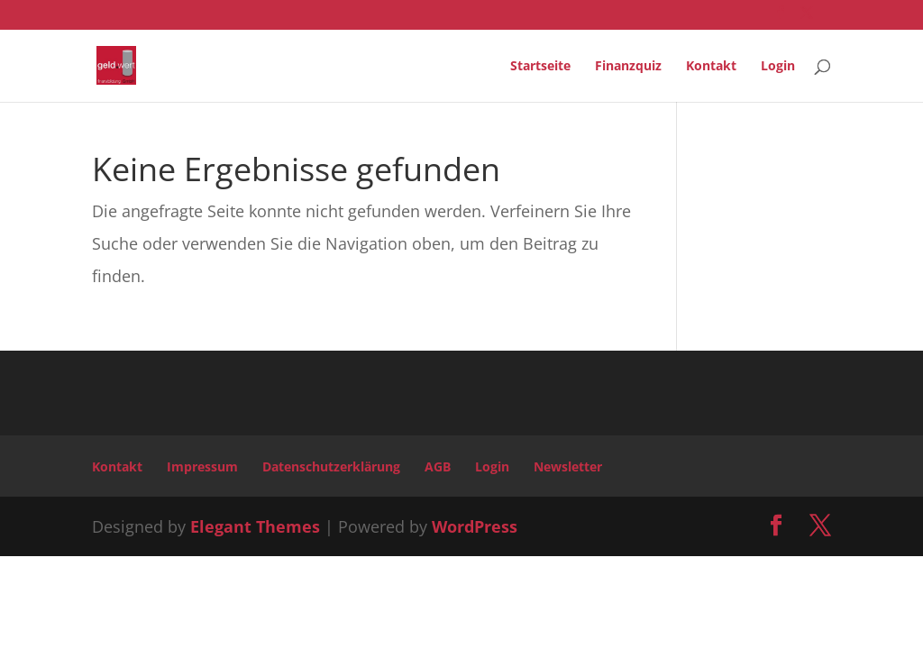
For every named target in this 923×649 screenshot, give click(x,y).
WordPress (474, 526)
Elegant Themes (255, 526)
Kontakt (711, 66)
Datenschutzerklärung (331, 466)
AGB (438, 466)
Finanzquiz (628, 66)
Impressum (202, 466)
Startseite (540, 66)
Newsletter (568, 466)
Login (778, 66)
